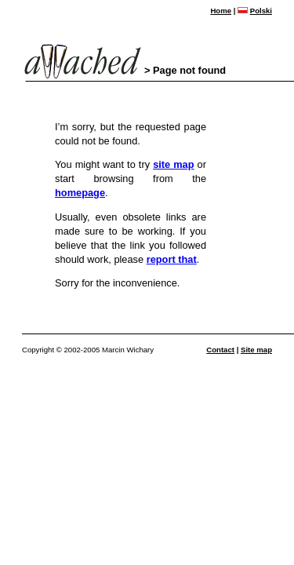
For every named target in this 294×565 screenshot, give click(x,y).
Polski (261, 10)
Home (220, 10)
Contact (220, 349)
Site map (256, 349)
